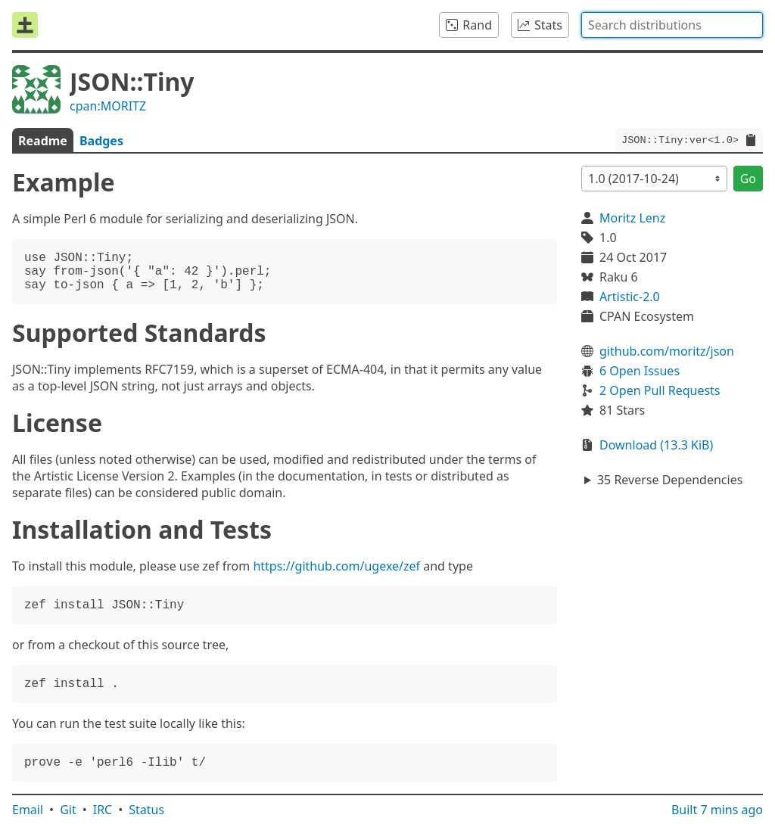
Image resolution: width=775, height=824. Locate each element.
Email (27, 809)
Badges (101, 140)
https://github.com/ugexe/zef (336, 566)
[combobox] (672, 25)
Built (717, 809)
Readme (42, 140)
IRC (103, 809)
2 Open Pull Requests (660, 390)
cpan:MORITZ (108, 106)
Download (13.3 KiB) (656, 445)
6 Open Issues (639, 370)
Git (68, 809)
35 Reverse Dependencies (669, 479)
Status (146, 809)
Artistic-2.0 (629, 296)
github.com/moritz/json (666, 351)
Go (748, 178)
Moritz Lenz (632, 218)
